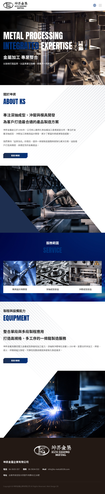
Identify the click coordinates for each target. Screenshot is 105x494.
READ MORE (15, 155)
